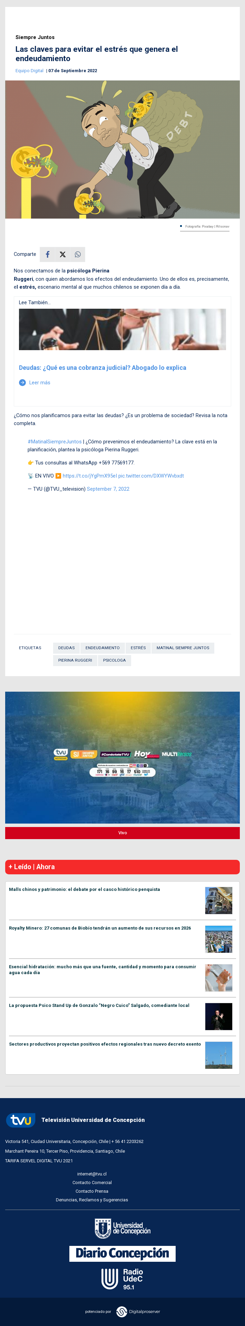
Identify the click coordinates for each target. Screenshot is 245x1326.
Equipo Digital (30, 70)
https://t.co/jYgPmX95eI (90, 476)
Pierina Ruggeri (75, 660)
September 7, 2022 (108, 489)
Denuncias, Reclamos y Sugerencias (92, 1199)
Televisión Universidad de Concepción (75, 1120)
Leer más (34, 382)
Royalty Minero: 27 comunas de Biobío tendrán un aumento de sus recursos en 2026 (100, 928)
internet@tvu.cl (92, 1173)
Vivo (122, 832)
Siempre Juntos (35, 37)
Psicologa (114, 660)
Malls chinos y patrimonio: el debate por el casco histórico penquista (84, 889)
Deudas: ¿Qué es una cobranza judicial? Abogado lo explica (102, 367)
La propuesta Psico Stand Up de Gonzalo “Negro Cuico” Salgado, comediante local (99, 1005)
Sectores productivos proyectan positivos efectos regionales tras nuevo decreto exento (105, 1044)
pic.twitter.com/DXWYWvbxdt (151, 476)
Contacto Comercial (92, 1182)
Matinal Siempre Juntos (183, 647)
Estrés (138, 647)
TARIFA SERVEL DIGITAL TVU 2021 (39, 1160)
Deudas (66, 647)
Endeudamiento (103, 647)
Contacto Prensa (92, 1191)
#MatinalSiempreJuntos (55, 442)
